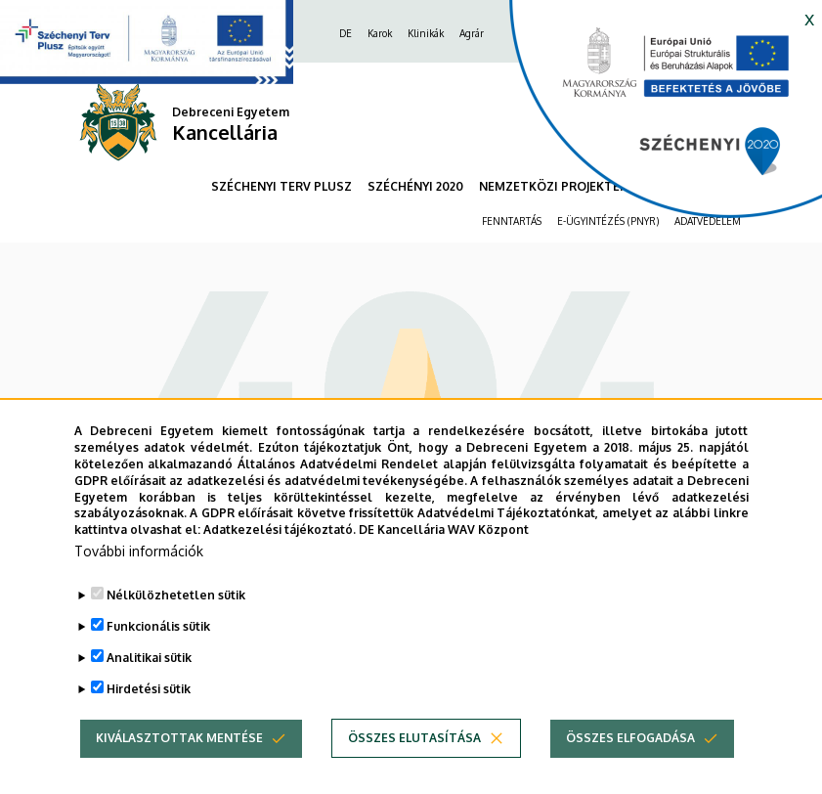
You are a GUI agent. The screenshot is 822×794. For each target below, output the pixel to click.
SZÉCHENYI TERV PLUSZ (281, 186)
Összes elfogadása (630, 760)
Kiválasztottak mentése (179, 760)
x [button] (809, 17)
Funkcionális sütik (158, 648)
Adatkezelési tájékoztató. (279, 552)
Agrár (471, 33)
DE (345, 33)
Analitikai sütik (149, 680)
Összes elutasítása (414, 760)
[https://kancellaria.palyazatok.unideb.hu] (651, 117)
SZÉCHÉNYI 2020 (415, 186)
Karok (380, 33)
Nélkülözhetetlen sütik (176, 617)
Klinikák (426, 33)
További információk (138, 573)
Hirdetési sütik (149, 711)
